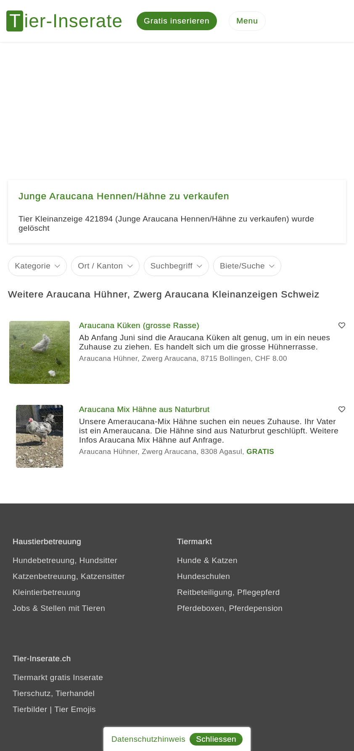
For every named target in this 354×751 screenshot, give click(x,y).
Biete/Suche (242, 265)
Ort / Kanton (100, 265)
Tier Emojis (75, 709)
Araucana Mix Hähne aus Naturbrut (144, 409)
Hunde (189, 560)
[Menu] (247, 21)
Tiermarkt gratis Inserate (58, 677)
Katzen (224, 560)
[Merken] (342, 325)
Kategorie (32, 265)
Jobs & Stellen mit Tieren (59, 608)
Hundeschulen (203, 576)
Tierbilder (30, 709)
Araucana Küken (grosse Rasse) (139, 325)
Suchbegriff (172, 265)
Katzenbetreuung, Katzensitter (69, 576)
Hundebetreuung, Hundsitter (65, 560)
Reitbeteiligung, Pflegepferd (228, 592)
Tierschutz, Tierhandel (54, 693)
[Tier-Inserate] (69, 21)
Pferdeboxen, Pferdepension (230, 608)
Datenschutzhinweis (148, 739)
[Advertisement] (177, 105)
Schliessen (216, 739)
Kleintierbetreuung (46, 592)
